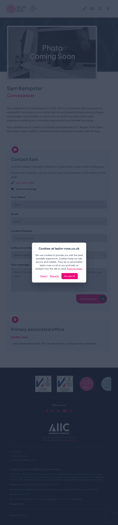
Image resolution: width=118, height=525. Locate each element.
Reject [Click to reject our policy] (43, 276)
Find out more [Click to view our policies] (74, 268)
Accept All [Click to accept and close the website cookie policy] (69, 276)
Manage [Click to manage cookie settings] (54, 276)
